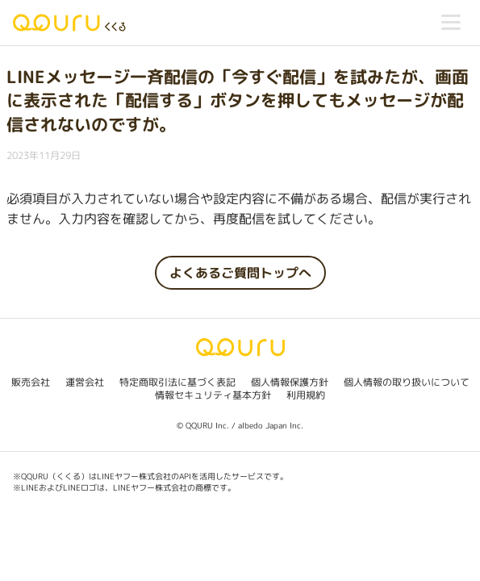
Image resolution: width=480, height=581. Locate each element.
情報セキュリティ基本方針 (213, 395)
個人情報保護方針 (289, 382)
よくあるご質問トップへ (240, 273)
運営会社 (84, 382)
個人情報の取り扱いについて (407, 382)
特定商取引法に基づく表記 (177, 382)
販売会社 (30, 382)
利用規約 (305, 395)
